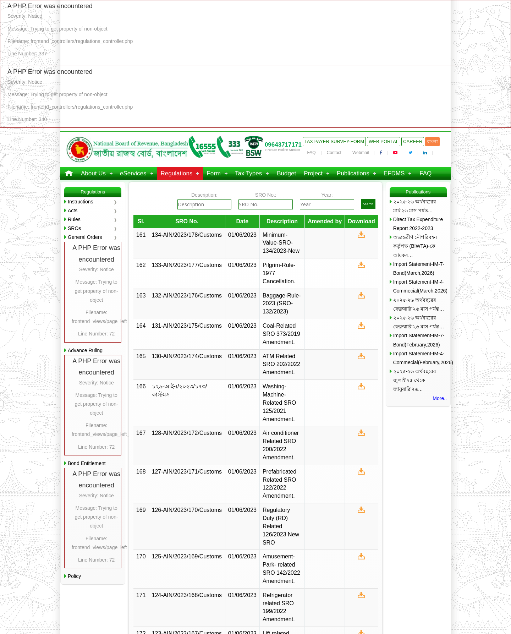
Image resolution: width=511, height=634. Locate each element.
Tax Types (248, 173)
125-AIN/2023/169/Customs (187, 556)
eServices (133, 173)
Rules (74, 219)
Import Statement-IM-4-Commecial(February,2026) (420, 358)
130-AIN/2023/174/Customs (187, 356)
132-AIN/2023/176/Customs (187, 296)
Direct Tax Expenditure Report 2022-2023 (418, 224)
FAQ (311, 152)
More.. (440, 398)
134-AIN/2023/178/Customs (187, 235)
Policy (74, 576)
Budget (286, 173)
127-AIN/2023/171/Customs (187, 472)
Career (412, 141)
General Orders (85, 237)
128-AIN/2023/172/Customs (187, 433)
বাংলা (432, 141)
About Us (93, 173)
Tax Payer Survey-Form (334, 141)
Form (214, 173)
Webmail (360, 152)
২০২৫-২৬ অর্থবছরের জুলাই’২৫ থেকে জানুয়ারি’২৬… (414, 380)
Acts (72, 210)
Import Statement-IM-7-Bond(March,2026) (419, 268)
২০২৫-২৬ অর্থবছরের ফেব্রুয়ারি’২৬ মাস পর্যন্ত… (418, 304)
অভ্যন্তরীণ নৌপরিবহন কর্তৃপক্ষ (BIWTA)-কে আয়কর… (415, 246)
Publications (353, 173)
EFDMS (394, 173)
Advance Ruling (85, 350)
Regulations (177, 173)
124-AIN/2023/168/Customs (187, 595)
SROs (74, 228)
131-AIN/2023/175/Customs (187, 326)
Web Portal (384, 141)
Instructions (80, 201)
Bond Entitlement (87, 463)
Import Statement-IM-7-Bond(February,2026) (419, 340)
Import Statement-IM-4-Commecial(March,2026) (420, 286)
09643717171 (283, 144)
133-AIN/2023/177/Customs (187, 265)
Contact (334, 152)
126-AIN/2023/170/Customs (187, 510)
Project (313, 173)
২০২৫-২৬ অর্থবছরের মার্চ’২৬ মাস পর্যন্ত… (414, 206)
